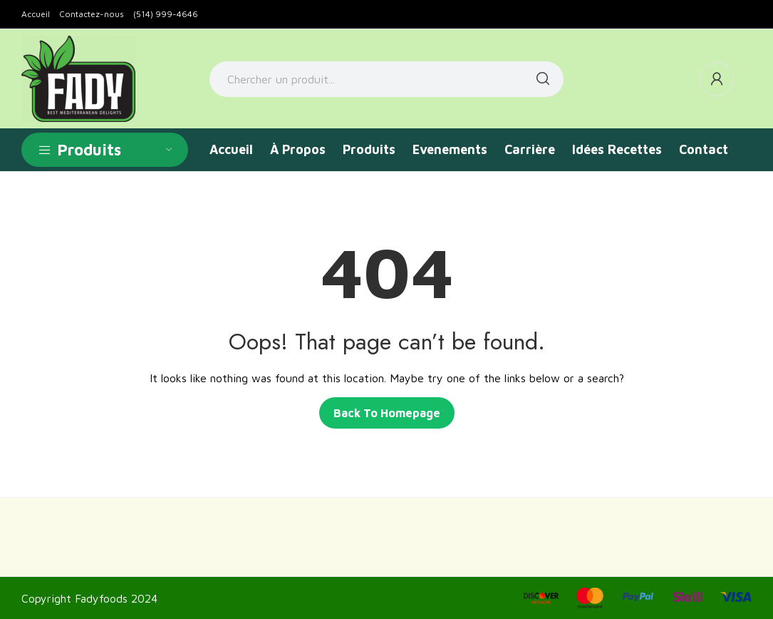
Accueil (35, 14)
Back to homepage (386, 412)
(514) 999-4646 (165, 14)
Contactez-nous (91, 14)
